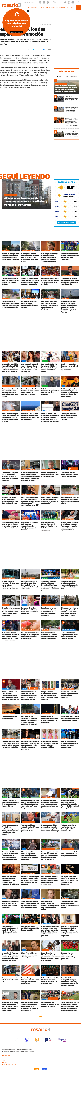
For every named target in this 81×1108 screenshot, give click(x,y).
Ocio (67, 7)
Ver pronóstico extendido (66, 222)
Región (48, 7)
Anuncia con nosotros (9, 1064)
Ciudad (42, 7)
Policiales (54, 7)
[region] (40, 17)
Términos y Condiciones (10, 1058)
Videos (72, 7)
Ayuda (3, 1060)
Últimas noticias (33, 7)
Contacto (5, 1062)
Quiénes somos (6, 1056)
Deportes (62, 7)
